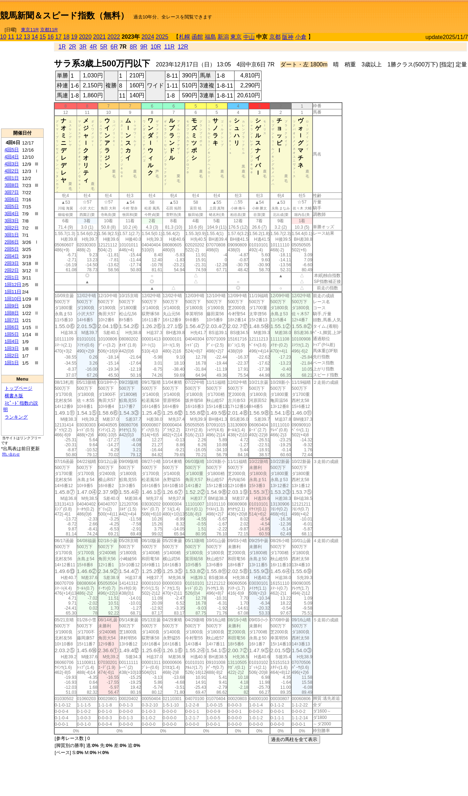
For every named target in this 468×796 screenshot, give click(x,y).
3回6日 (12, 199)
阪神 (287, 37)
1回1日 (12, 362)
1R (62, 47)
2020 (85, 37)
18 (66, 37)
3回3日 (12, 220)
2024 (148, 37)
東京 (236, 37)
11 (11, 37)
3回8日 (12, 185)
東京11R (30, 29)
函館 (197, 37)
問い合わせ (11, 454)
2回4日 (12, 256)
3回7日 (12, 192)
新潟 (223, 37)
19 (74, 37)
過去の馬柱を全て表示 (294, 739)
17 (58, 37)
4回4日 (12, 156)
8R (133, 47)
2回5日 (12, 249)
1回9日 (12, 306)
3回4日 (12, 213)
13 (27, 37)
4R (93, 47)
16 (51, 37)
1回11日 (13, 291)
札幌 (184, 37)
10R (155, 47)
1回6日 (12, 327)
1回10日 (13, 298)
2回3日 (12, 263)
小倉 (301, 37)
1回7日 (12, 320)
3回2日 (12, 227)
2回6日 (12, 242)
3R (83, 47)
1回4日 (12, 341)
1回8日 (12, 313)
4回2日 (12, 171)
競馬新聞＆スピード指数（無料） (64, 15)
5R (103, 47)
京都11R (49, 29)
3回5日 (12, 206)
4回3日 (12, 164)
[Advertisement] (385, 12)
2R (72, 47)
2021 (99, 37)
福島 (210, 37)
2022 (114, 37)
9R (143, 47)
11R (169, 47)
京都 (275, 37)
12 (19, 37)
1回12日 (13, 284)
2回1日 (12, 277)
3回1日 (12, 235)
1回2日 (12, 355)
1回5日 (12, 334)
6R (114, 47)
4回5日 (12, 149)
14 (35, 37)
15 (42, 37)
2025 (162, 37)
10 (3, 37)
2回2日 (12, 270)
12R (183, 47)
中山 (249, 37)
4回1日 (12, 178)
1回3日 (12, 348)
